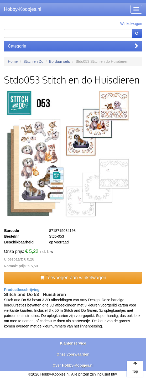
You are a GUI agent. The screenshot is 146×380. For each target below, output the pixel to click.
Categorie (73, 46)
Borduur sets (59, 61)
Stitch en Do (33, 61)
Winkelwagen (131, 24)
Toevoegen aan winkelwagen (73, 277)
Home (13, 61)
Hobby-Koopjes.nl (22, 9)
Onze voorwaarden (72, 354)
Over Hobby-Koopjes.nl (73, 365)
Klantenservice (73, 343)
